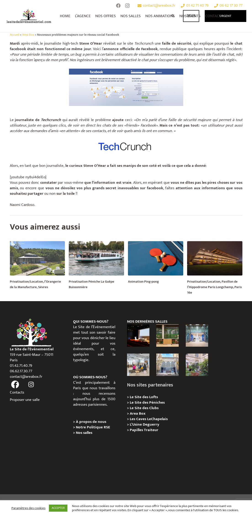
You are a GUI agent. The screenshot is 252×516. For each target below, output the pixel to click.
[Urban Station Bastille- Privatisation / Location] (138, 365)
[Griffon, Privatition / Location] (197, 365)
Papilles (137, 430)
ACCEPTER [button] (58, 508)
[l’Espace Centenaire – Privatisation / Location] (197, 335)
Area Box (28, 35)
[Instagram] (127, 5)
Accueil (14, 35)
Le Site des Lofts (144, 397)
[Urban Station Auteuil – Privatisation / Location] (167, 365)
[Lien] (29, 16)
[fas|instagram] (31, 384)
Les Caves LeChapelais (149, 419)
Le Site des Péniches (147, 402)
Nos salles (84, 433)
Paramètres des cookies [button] (28, 508)
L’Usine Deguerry (144, 424)
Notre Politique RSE (93, 427)
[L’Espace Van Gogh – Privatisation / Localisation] (138, 335)
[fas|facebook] (15, 384)
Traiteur (151, 430)
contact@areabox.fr (26, 376)
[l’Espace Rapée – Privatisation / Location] (167, 335)
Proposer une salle (25, 400)
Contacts (17, 392)
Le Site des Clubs (144, 408)
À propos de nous (91, 422)
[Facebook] (118, 5)
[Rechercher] (173, 16)
